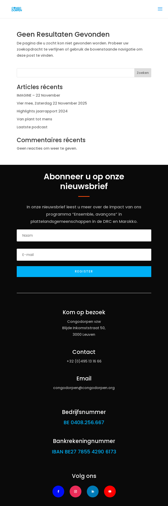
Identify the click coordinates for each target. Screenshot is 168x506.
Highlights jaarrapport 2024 (42, 111)
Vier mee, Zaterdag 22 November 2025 (52, 103)
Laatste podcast (32, 127)
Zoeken (143, 73)
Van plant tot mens (34, 119)
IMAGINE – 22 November (38, 95)
